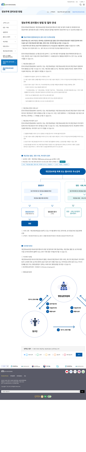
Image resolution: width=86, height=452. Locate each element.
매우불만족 (69, 355)
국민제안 (5, 42)
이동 (82, 391)
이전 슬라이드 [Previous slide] (2, 366)
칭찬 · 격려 (6, 27)
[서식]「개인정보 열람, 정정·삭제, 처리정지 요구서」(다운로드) (37, 164)
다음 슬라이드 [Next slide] (6, 366)
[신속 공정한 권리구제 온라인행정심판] (36, 366)
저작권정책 (12, 376)
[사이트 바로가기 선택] (40, 391)
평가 (79, 355)
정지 (4, 366)
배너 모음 (8, 366)
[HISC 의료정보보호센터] (25, 366)
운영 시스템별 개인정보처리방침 (8, 56)
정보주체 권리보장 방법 (63, 12)
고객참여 (52, 12)
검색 (80, 5)
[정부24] (46, 366)
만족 (40, 355)
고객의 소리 (6, 23)
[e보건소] (14, 366)
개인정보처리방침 (70, 1)
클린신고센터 (6, 37)
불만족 (58, 355)
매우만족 (30, 355)
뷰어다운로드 (19, 376)
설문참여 (5, 32)
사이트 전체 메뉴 (84, 5)
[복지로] (57, 366)
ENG (77, 1)
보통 (49, 355)
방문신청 (6, 46)
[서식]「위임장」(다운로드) (61, 164)
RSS (25, 376)
